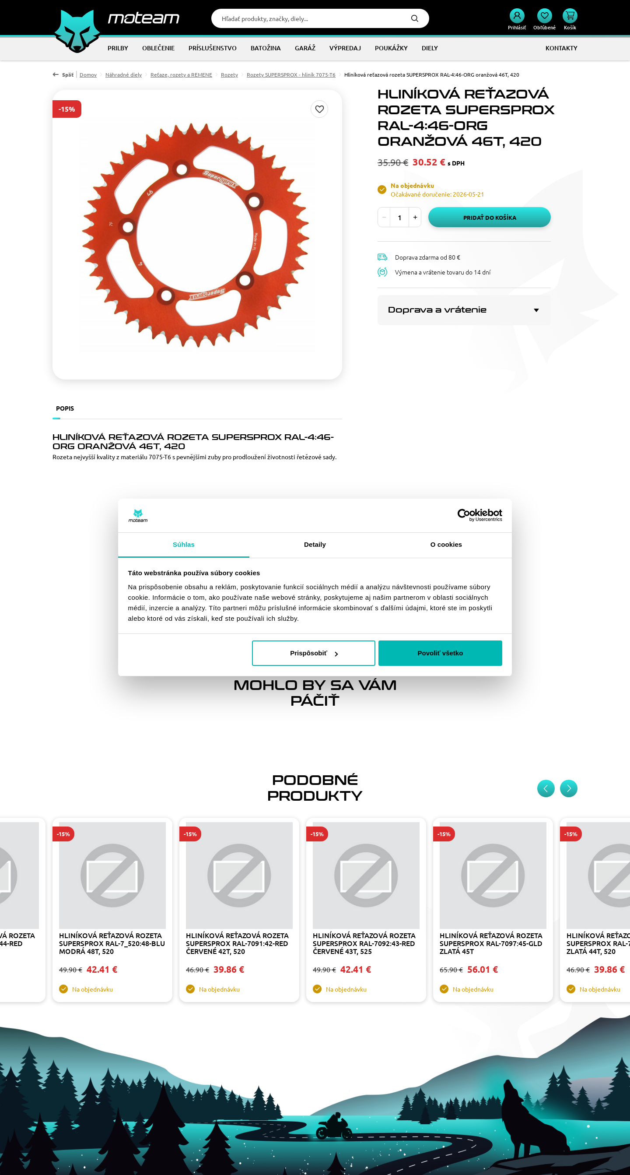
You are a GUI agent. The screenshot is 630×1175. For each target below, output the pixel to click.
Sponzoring (213, 1073)
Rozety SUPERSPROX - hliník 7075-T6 (291, 74)
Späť (68, 74)
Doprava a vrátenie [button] (437, 310)
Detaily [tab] (315, 544)
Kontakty (344, 1073)
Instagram (58, 1129)
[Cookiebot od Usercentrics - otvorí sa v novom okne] (464, 515)
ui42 (359, 1160)
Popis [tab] (65, 408)
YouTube (97, 1129)
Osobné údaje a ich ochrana (235, 1084)
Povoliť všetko (440, 653)
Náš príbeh (345, 1062)
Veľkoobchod (216, 1062)
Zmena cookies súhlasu (434, 1096)
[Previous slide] (546, 607)
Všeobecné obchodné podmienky (448, 1062)
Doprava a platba (425, 1084)
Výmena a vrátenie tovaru (437, 1073)
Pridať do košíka (489, 217)
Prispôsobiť (314, 653)
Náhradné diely (123, 74)
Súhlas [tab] (184, 544)
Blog (337, 1084)
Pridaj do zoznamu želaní (319, 109)
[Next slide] (569, 607)
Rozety (229, 74)
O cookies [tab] (446, 544)
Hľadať (414, 18)
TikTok (116, 1129)
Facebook (77, 1129)
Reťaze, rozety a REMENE (181, 74)
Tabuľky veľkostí (220, 1096)
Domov (88, 74)
